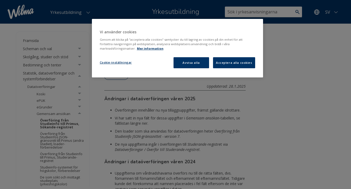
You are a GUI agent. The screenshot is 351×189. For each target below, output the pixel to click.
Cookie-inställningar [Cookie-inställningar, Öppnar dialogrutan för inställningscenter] (116, 62)
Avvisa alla (191, 63)
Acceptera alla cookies (234, 63)
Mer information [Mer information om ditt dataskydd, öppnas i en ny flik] (150, 48)
